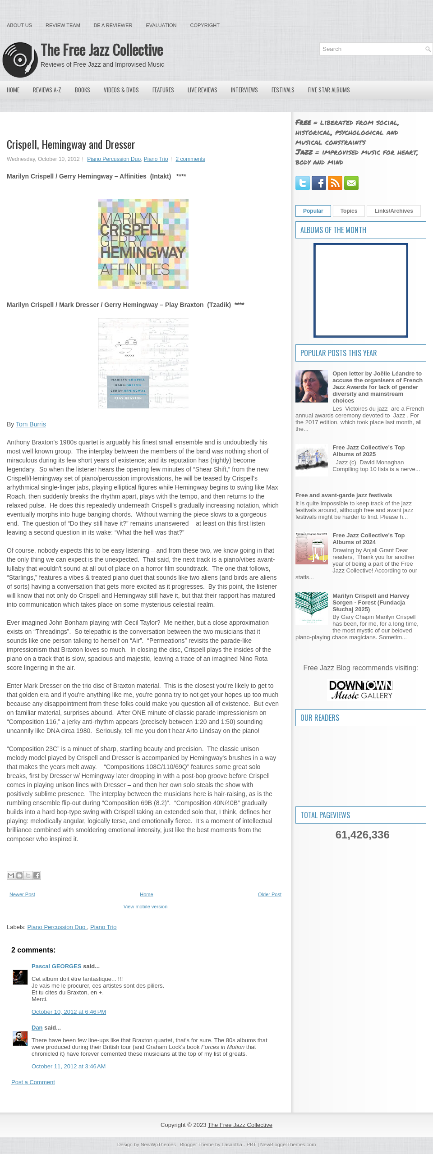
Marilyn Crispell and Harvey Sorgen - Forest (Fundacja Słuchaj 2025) (371, 602)
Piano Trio (156, 159)
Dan (37, 1027)
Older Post (269, 894)
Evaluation (161, 25)
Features (163, 89)
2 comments (190, 159)
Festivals (283, 89)
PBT (251, 1144)
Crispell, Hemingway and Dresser (71, 144)
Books (82, 89)
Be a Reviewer (113, 25)
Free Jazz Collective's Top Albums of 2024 (368, 538)
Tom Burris (31, 424)
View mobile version (146, 906)
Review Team (63, 25)
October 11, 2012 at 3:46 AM (69, 1066)
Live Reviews (202, 89)
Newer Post (22, 894)
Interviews (244, 89)
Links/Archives (393, 211)
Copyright (205, 25)
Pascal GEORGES (57, 966)
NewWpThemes (158, 1144)
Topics (349, 211)
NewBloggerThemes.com (288, 1144)
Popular (313, 211)
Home (13, 89)
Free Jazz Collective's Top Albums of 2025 (368, 451)
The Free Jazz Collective (102, 49)
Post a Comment (33, 1082)
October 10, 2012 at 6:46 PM (69, 1011)
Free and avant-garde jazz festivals (343, 495)
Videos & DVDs (121, 89)
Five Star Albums (329, 89)
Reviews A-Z (47, 89)
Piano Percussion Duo (114, 159)
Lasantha (232, 1144)
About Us (19, 25)
